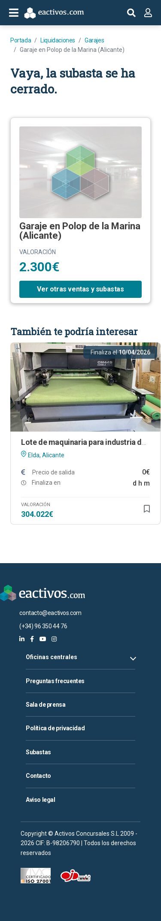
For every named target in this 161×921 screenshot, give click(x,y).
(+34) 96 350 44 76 (43, 626)
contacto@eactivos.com (50, 612)
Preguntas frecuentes (55, 681)
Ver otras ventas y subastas (80, 289)
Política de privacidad (55, 728)
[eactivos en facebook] (32, 639)
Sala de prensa (45, 704)
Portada (20, 40)
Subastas (38, 752)
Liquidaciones (57, 40)
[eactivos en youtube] (42, 639)
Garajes (94, 40)
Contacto (38, 775)
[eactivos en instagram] (54, 639)
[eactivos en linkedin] (21, 639)
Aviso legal (40, 799)
